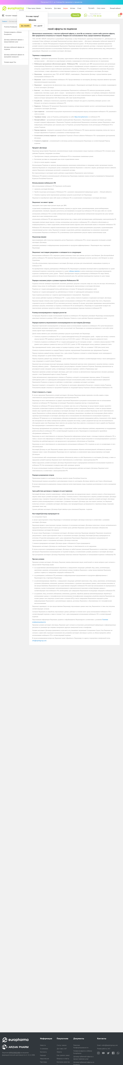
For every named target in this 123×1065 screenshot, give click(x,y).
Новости (43, 1045)
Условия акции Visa (10, 62)
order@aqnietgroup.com (110, 1045)
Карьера (43, 1055)
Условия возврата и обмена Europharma (13, 33)
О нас (79, 8)
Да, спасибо (25, 26)
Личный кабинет (115, 8)
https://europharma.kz (81, 117)
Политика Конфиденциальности (14, 27)
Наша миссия (44, 1059)
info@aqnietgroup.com (39, 641)
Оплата (59, 1052)
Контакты (48, 8)
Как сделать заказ (63, 1055)
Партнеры (43, 1062)
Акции (65, 8)
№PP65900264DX (14, 1053)
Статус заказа (101, 8)
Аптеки (72, 8)
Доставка (57, 8)
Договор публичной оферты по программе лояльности (14, 56)
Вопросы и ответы (63, 1059)
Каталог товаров (10, 15)
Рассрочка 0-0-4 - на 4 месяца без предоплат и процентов (61, 2)
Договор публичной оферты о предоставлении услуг (13, 41)
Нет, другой (38, 26)
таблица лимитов (74, 271)
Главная (4, 21)
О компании (44, 1049)
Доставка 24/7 (62, 1049)
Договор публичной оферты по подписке (14, 48)
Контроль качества (63, 1062)
